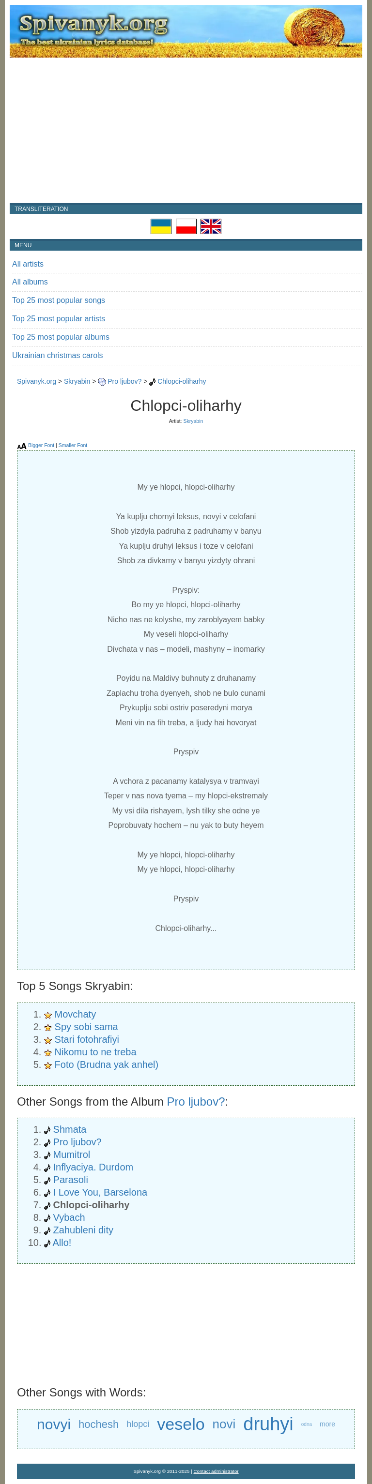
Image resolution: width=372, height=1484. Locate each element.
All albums (30, 282)
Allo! (61, 1242)
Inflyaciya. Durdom (93, 1167)
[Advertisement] (186, 130)
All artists (28, 264)
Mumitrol (72, 1154)
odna (306, 1424)
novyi (54, 1424)
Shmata (70, 1129)
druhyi (268, 1424)
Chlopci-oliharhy (181, 381)
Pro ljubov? (124, 381)
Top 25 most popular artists (58, 319)
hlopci (137, 1424)
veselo (180, 1424)
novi (224, 1424)
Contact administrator (216, 1471)
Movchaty (75, 1014)
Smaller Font (73, 445)
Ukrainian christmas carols (57, 355)
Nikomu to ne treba (96, 1052)
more (327, 1424)
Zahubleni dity (83, 1230)
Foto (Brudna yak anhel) (107, 1064)
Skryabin (77, 381)
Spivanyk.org (36, 381)
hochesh (98, 1424)
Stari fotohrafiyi (87, 1039)
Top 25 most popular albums (60, 337)
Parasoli (70, 1179)
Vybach (69, 1217)
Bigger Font (41, 445)
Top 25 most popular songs (58, 300)
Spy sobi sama (86, 1026)
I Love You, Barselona (100, 1192)
